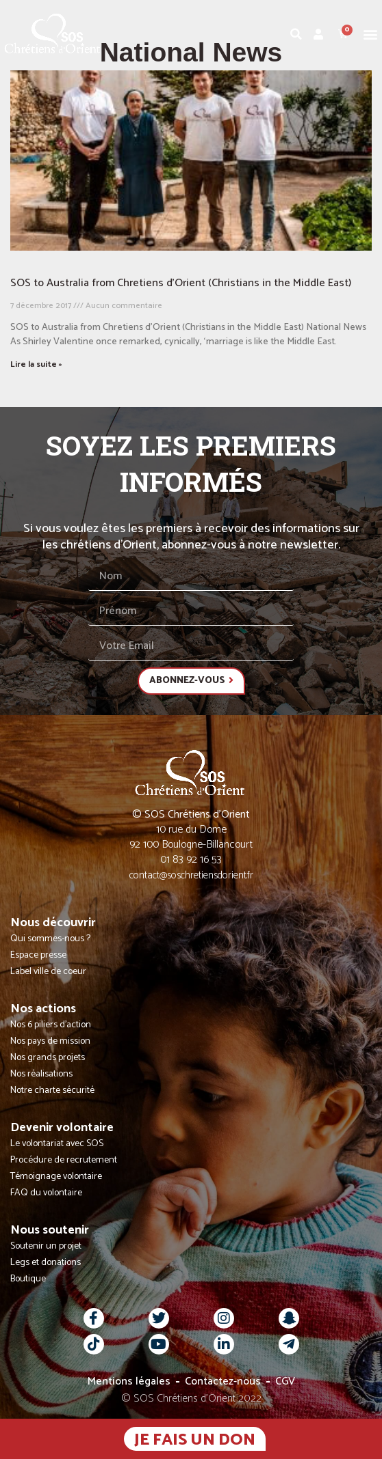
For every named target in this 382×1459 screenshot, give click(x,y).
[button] (370, 34)
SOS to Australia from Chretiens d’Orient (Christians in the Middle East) (180, 283)
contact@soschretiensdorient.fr (191, 875)
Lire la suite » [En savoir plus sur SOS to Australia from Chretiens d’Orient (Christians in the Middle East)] (36, 364)
